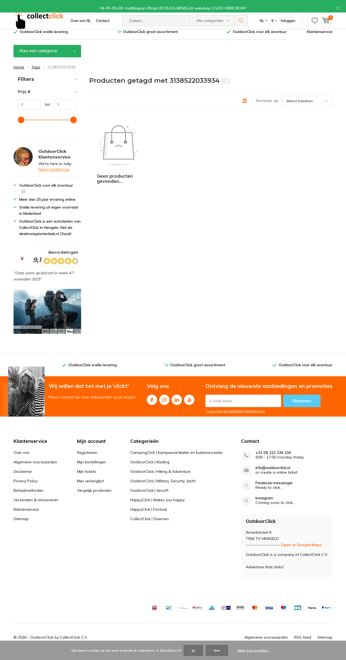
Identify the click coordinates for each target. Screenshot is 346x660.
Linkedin (177, 407)
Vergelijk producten (94, 498)
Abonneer (302, 408)
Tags (35, 74)
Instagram (164, 407)
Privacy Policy (26, 489)
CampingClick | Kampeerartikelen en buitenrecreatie (176, 460)
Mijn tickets (86, 479)
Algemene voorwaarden (35, 470)
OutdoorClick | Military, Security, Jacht (162, 489)
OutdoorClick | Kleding (149, 470)
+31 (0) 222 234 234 (273, 460)
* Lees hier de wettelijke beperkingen (235, 419)
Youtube (189, 407)
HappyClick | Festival (148, 517)
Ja (193, 650)
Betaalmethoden (29, 498)
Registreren (87, 460)
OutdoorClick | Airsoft (149, 498)
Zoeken (241, 24)
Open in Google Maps (301, 552)
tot (45, 112)
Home (19, 74)
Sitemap (21, 526)
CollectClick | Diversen (149, 526)
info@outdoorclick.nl (272, 476)
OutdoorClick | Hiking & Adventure (160, 479)
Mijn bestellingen (91, 470)
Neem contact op (53, 177)
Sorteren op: (267, 108)
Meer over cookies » (254, 650)
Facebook (152, 407)
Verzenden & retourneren (36, 508)
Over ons (21, 460)
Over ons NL (81, 24)
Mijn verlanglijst (90, 489)
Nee (217, 650)
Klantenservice (319, 39)
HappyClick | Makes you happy (157, 508)
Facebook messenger (274, 491)
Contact (102, 24)
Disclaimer (23, 479)
